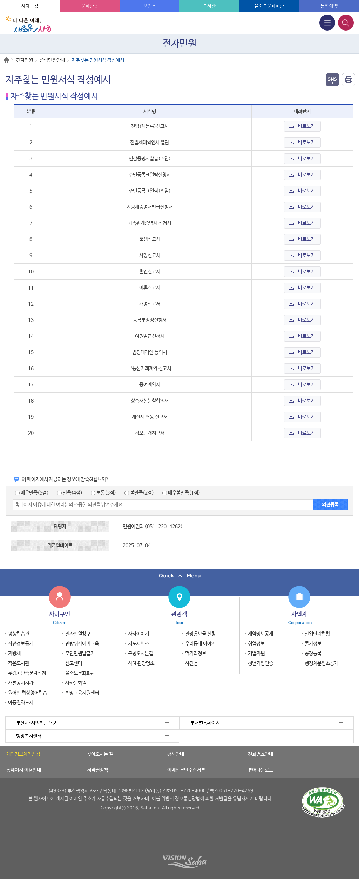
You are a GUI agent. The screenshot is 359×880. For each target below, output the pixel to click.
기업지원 (256, 653)
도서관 (209, 6)
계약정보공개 (260, 634)
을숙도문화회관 (269, 6)
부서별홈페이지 (205, 723)
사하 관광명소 (141, 663)
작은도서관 (18, 663)
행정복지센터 (28, 736)
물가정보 (313, 644)
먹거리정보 (195, 653)
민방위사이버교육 (82, 644)
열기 (332, 79)
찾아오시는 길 (100, 754)
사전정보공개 (20, 644)
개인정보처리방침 (23, 754)
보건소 (149, 6)
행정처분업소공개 (321, 663)
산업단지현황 (317, 634)
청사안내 (175, 754)
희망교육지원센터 (82, 693)
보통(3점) (103, 493)
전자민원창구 (77, 634)
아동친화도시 (20, 703)
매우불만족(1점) (181, 493)
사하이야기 (138, 634)
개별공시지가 (20, 683)
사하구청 (29, 6)
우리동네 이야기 (200, 644)
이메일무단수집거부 (186, 770)
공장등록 (313, 653)
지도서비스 (138, 644)
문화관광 (89, 6)
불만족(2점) (139, 493)
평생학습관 (18, 634)
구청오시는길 (140, 653)
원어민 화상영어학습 (27, 693)
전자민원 (24, 60)
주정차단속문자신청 (27, 673)
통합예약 (329, 6)
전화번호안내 (260, 754)
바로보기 (306, 126)
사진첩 (191, 663)
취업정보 (256, 644)
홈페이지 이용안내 (23, 770)
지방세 (14, 653)
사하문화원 (75, 683)
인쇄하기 (348, 79)
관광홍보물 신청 (200, 634)
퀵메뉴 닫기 (179, 576)
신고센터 (73, 663)
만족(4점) (69, 493)
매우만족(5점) (32, 493)
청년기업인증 (260, 663)
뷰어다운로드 (260, 770)
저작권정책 (97, 770)
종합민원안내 (52, 60)
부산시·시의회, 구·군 (36, 723)
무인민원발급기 (80, 653)
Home (6, 60)
